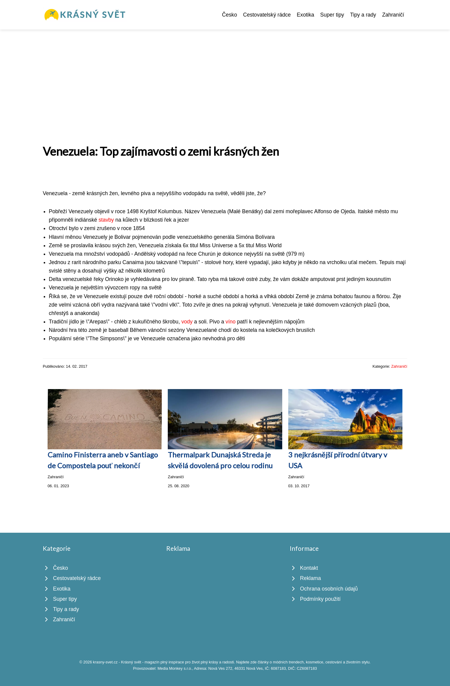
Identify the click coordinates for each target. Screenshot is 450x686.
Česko (229, 15)
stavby (106, 220)
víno (231, 322)
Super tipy (332, 15)
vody (186, 322)
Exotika (305, 15)
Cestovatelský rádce (267, 15)
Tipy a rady (363, 15)
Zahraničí (393, 15)
